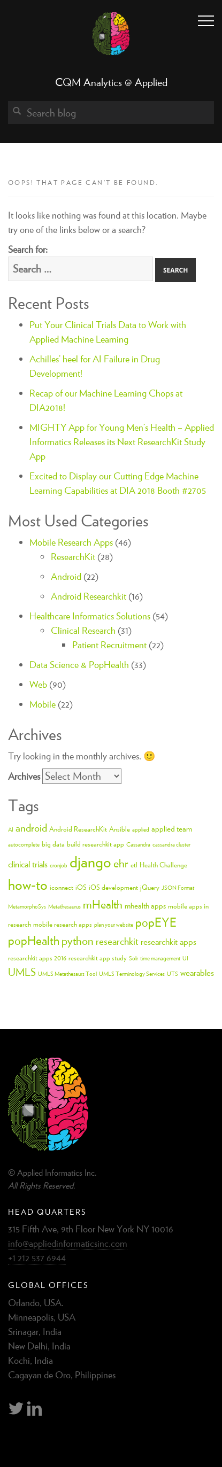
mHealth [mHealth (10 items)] (103, 904)
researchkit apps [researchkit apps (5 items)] (168, 942)
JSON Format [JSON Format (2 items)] (178, 887)
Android (66, 576)
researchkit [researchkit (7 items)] (117, 941)
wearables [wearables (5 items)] (197, 973)
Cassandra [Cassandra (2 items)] (138, 844)
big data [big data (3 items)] (53, 844)
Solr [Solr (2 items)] (133, 958)
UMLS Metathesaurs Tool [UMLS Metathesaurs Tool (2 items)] (67, 973)
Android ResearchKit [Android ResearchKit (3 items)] (78, 829)
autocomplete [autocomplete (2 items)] (24, 844)
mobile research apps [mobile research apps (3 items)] (62, 924)
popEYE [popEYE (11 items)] (156, 922)
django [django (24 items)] (90, 861)
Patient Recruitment (109, 645)
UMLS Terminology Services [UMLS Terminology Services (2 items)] (132, 973)
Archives (24, 776)
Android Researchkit (88, 596)
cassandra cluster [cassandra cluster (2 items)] (171, 844)
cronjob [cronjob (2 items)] (58, 865)
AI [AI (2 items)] (10, 829)
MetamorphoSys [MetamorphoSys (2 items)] (27, 906)
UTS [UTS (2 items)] (172, 973)
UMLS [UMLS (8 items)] (22, 972)
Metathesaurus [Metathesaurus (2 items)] (64, 906)
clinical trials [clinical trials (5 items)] (28, 864)
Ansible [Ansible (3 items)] (119, 829)
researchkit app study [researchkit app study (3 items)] (97, 958)
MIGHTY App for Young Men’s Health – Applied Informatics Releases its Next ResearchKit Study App (121, 441)
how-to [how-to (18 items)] (28, 884)
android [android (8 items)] (31, 827)
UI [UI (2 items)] (185, 958)
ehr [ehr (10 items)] (120, 863)
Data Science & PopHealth (79, 664)
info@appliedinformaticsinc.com (67, 1243)
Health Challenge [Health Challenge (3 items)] (163, 865)
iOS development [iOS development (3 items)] (113, 887)
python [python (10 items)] (78, 940)
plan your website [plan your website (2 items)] (113, 924)
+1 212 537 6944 (37, 1258)
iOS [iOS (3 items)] (81, 887)
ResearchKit (73, 556)
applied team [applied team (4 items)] (171, 829)
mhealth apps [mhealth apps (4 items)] (145, 906)
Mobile (42, 704)
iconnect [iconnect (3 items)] (61, 887)
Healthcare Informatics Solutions (89, 616)
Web (38, 684)
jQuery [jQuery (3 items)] (149, 887)
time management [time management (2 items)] (160, 958)
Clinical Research (83, 630)
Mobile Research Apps (71, 542)
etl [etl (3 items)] (134, 865)
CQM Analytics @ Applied (111, 82)
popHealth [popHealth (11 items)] (33, 940)
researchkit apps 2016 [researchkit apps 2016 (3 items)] (37, 958)
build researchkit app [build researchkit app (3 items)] (95, 844)
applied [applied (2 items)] (140, 829)
